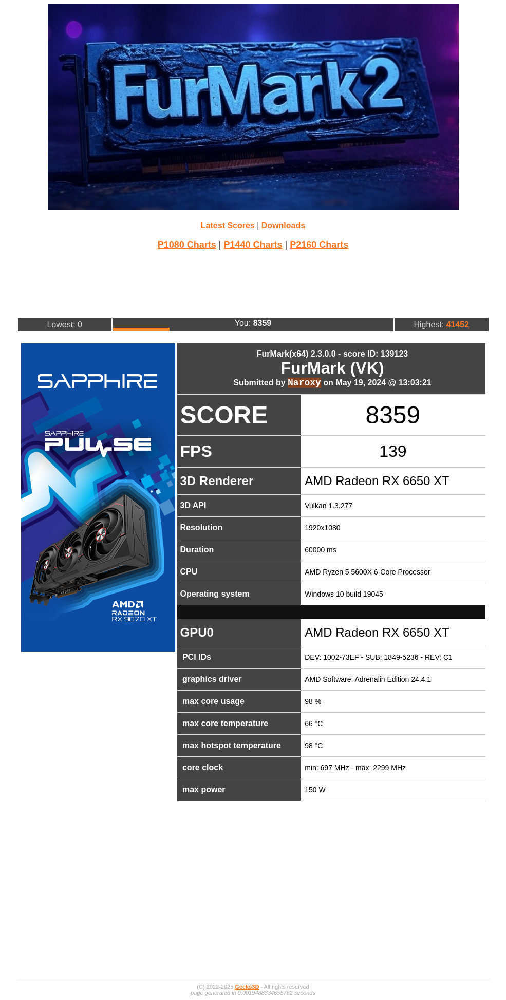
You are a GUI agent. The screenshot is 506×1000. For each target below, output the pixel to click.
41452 (458, 324)
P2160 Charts (319, 244)
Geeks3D (247, 987)
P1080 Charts (187, 244)
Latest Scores (228, 225)
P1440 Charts (252, 244)
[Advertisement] (253, 283)
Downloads (283, 225)
